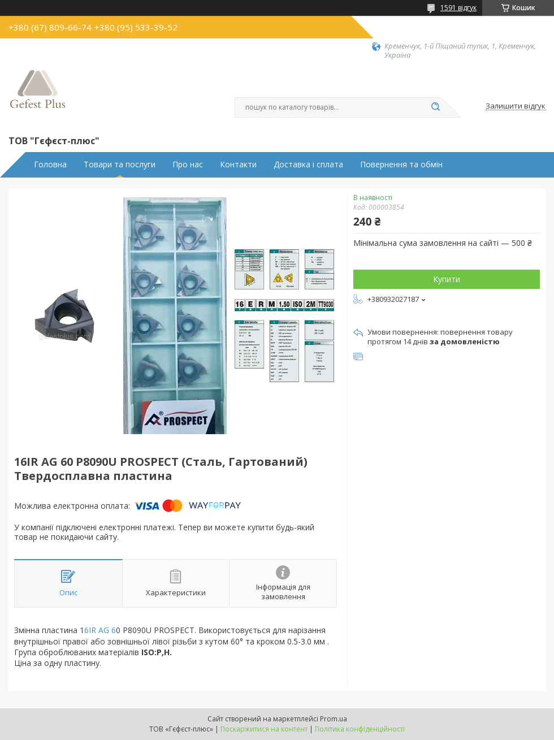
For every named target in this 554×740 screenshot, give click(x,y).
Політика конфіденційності (360, 729)
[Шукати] (435, 107)
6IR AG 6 (100, 630)
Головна (50, 164)
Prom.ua (333, 719)
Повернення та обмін (401, 164)
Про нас (187, 164)
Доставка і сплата (308, 164)
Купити (446, 279)
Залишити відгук (516, 106)
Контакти (238, 164)
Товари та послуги (119, 164)
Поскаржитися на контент (264, 729)
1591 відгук (458, 7)
